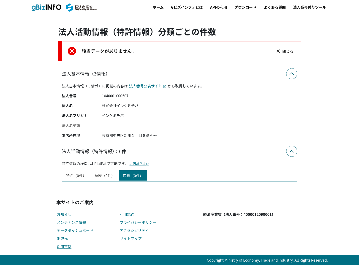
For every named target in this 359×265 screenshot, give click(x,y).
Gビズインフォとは (187, 7)
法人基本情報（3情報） (86, 73)
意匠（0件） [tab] (105, 175)
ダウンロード (245, 7)
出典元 (62, 238)
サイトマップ (131, 238)
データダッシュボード (75, 230)
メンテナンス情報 (71, 222)
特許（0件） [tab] (76, 175)
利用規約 (127, 214)
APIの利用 (218, 7)
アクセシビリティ (134, 230)
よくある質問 (275, 7)
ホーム (158, 7)
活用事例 (64, 246)
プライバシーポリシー (138, 222)
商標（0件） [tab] (133, 175)
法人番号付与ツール (309, 7)
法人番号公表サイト (148, 86)
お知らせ (64, 214)
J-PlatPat (140, 163)
